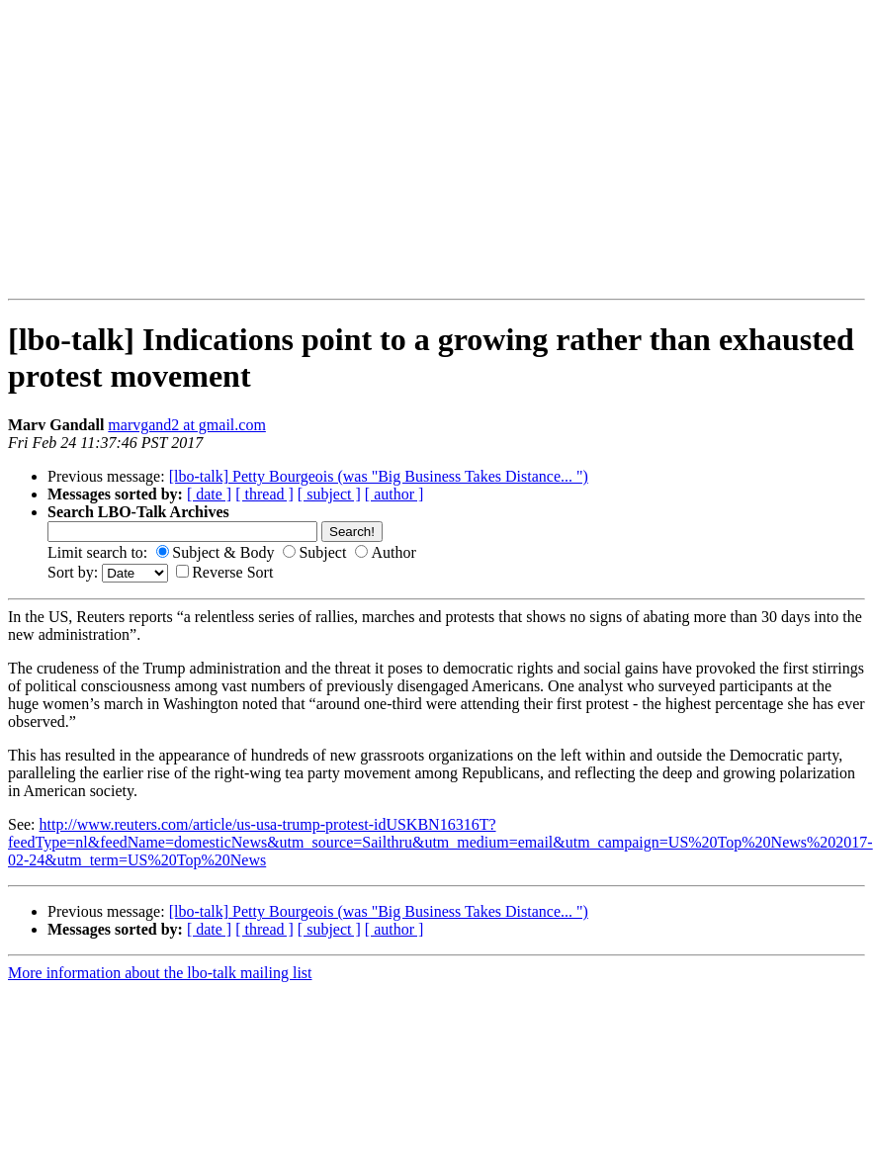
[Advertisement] (254, 149)
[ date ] (209, 494)
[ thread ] (264, 494)
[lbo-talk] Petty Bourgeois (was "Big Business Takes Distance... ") (378, 476)
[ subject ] (329, 494)
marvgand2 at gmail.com (187, 424)
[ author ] (394, 494)
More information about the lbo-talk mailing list (160, 972)
